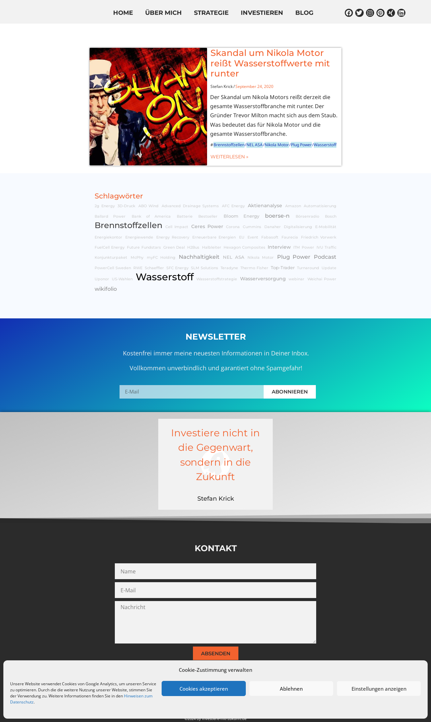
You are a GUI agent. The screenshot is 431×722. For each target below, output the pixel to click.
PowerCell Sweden (113, 251)
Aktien (94, 33)
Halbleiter (211, 230)
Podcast (325, 240)
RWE (137, 251)
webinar (296, 262)
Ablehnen (291, 688)
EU (241, 220)
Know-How (135, 33)
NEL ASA (225, 125)
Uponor (102, 262)
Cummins (252, 210)
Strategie (211, 13)
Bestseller (208, 199)
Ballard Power (110, 199)
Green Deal (174, 230)
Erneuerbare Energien (214, 220)
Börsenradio (307, 199)
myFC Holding (161, 241)
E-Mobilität (325, 210)
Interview (279, 230)
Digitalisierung (298, 210)
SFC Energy (177, 251)
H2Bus (193, 230)
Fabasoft (269, 220)
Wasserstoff (296, 125)
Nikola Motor (247, 125)
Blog (304, 13)
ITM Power (303, 230)
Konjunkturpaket (111, 241)
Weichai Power (321, 262)
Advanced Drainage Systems (190, 189)
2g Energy (105, 189)
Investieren (262, 13)
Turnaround (308, 251)
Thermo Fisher (254, 251)
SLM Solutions (204, 251)
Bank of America (151, 199)
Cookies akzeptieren (203, 688)
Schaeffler (154, 251)
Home (123, 13)
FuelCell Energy (110, 230)
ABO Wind (148, 189)
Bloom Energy (241, 199)
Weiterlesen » (200, 137)
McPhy (137, 241)
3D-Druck (126, 189)
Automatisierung (320, 189)
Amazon (293, 189)
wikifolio (180, 33)
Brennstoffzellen (199, 125)
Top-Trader (283, 250)
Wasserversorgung (263, 262)
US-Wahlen (122, 262)
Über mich (163, 13)
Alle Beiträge (50, 33)
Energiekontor (108, 220)
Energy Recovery (172, 220)
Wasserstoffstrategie (216, 262)
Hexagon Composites (244, 230)
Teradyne (229, 251)
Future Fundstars (144, 230)
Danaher (272, 210)
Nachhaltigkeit (199, 240)
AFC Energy (233, 189)
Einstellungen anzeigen (379, 688)
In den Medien (229, 33)
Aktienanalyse (265, 189)
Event (252, 220)
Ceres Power (207, 210)
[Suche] (397, 31)
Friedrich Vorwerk (318, 220)
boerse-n (277, 198)
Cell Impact (176, 210)
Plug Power (272, 125)
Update (329, 251)
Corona (233, 210)
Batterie (185, 199)
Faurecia (289, 220)
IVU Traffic (326, 230)
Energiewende (139, 220)
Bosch (330, 199)
